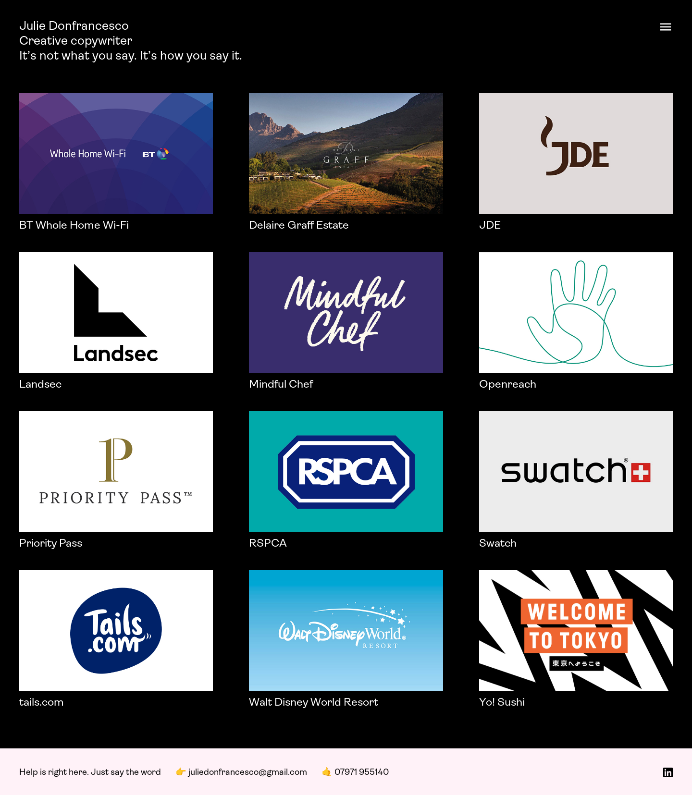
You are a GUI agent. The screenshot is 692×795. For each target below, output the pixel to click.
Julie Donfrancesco (74, 26)
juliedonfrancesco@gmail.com (247, 772)
